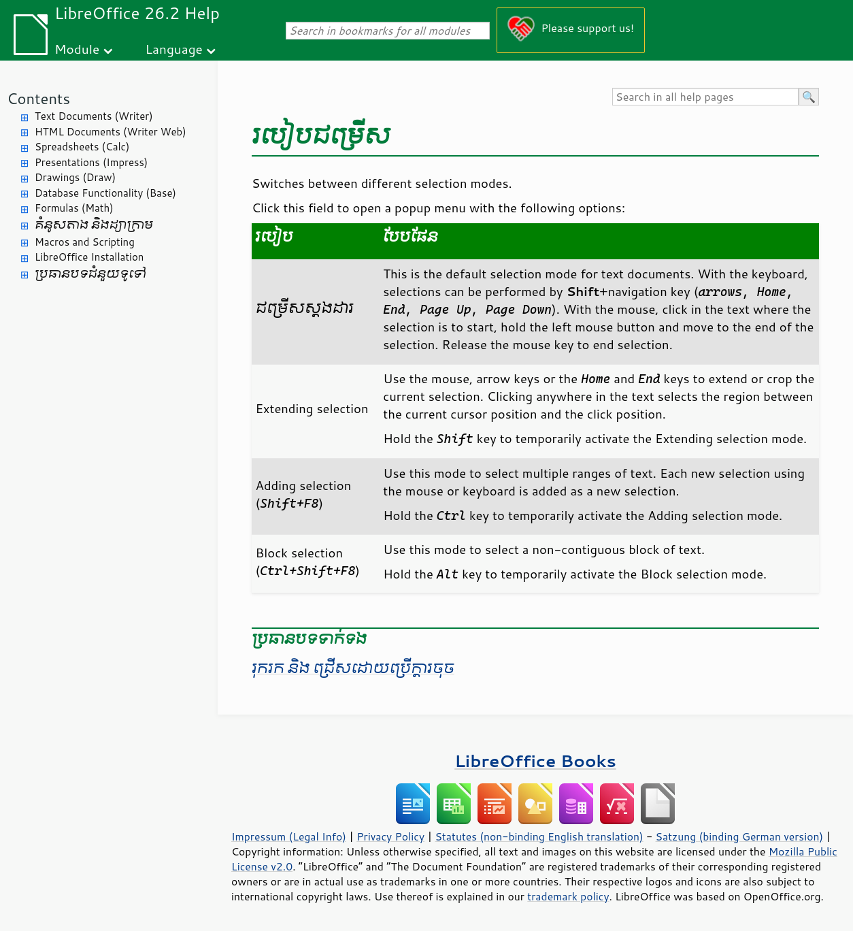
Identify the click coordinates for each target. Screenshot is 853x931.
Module (76, 48)
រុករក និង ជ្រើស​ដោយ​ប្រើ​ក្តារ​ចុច (353, 668)
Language (174, 48)
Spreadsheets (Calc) (82, 147)
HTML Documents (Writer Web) (110, 132)
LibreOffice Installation (89, 257)
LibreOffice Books (535, 760)
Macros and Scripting (85, 242)
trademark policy (568, 896)
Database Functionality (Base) (105, 193)
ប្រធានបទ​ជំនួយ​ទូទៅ (90, 274)
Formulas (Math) (74, 208)
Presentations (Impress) (91, 162)
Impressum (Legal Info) (288, 836)
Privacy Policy (390, 836)
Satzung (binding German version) (740, 836)
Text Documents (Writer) (94, 116)
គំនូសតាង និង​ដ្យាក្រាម (94, 225)
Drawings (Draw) (75, 177)
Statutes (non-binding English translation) (539, 836)
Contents (38, 98)
